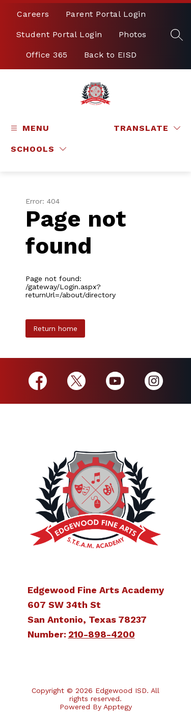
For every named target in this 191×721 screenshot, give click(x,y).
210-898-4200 (101, 634)
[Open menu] (28, 128)
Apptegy (117, 707)
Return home (55, 328)
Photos (133, 34)
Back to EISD (110, 55)
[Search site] (177, 35)
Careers (33, 14)
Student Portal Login (59, 34)
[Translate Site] (147, 128)
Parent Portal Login (106, 14)
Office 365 (47, 55)
